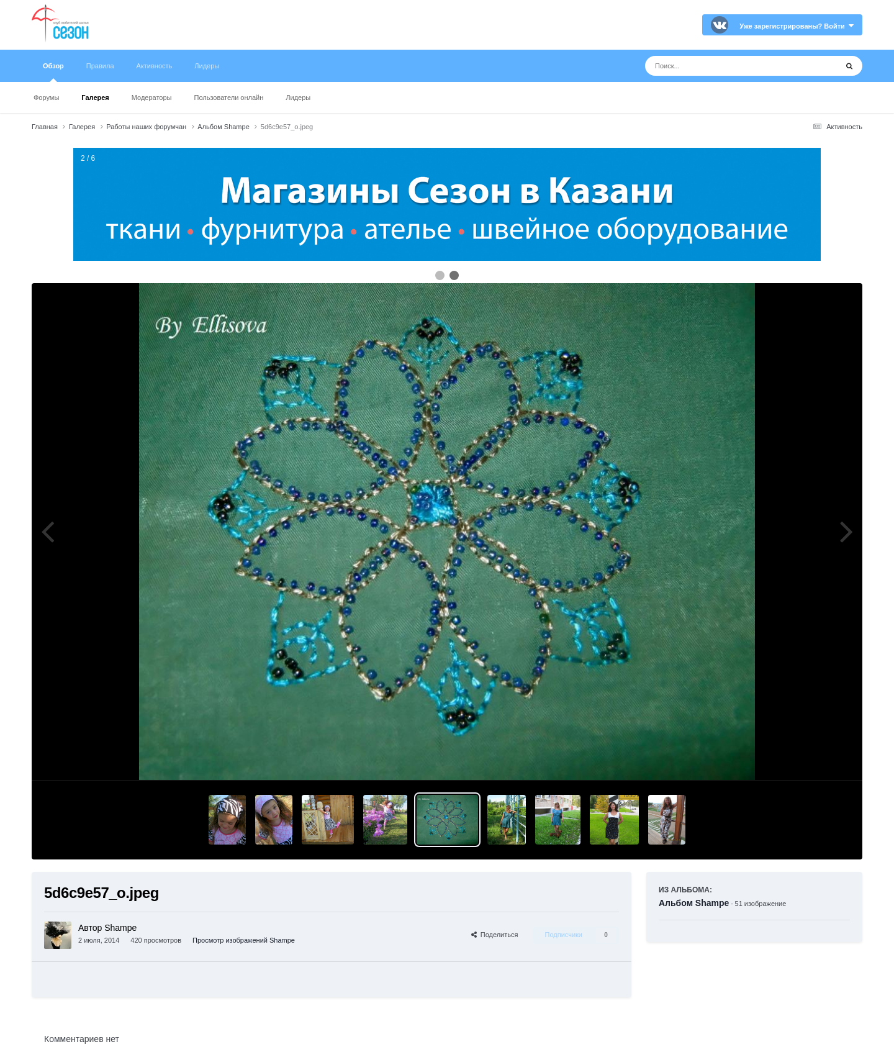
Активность (155, 66)
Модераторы (152, 97)
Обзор (53, 72)
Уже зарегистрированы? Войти (796, 26)
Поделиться (494, 934)
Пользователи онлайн (229, 97)
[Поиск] (718, 66)
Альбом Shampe (694, 903)
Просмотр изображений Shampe (243, 940)
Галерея (95, 97)
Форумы (46, 97)
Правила (100, 66)
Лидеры (298, 97)
